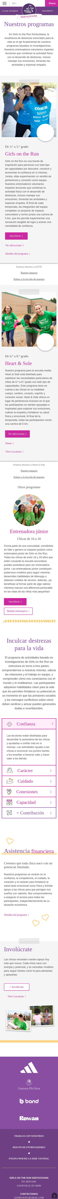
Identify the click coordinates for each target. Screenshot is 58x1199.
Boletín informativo (18, 611)
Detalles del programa (17, 253)
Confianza (29, 724)
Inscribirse (16, 235)
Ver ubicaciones (14, 245)
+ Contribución (29, 813)
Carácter (29, 770)
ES (14, 3)
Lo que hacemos (10, 11)
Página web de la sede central (29, 1158)
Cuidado (29, 781)
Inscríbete (48, 11)
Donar (51, 3)
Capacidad (29, 802)
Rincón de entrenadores (29, 1147)
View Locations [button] (17, 996)
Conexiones (29, 791)
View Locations (14, 451)
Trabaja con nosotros (29, 1136)
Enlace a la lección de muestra (29, 279)
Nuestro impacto (29, 272)
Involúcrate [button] (17, 987)
